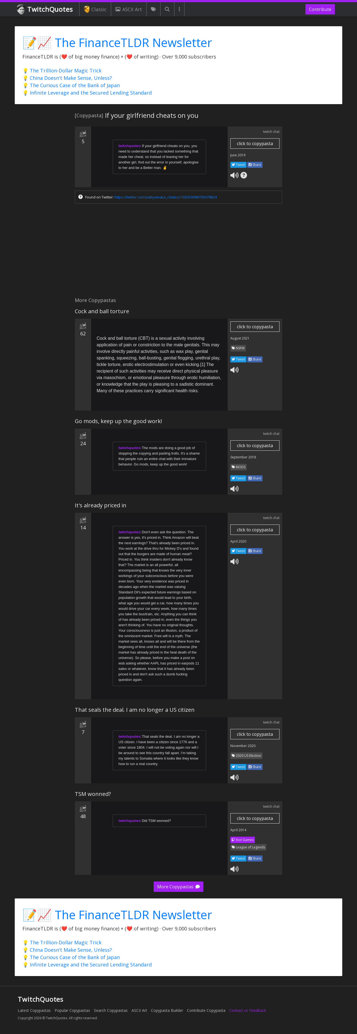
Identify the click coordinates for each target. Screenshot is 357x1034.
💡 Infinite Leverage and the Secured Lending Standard (87, 92)
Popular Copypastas (72, 1010)
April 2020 (238, 541)
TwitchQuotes (45, 9)
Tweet (238, 164)
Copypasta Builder (167, 1010)
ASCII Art (128, 9)
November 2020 (242, 745)
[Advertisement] (178, 251)
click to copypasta (255, 143)
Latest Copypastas (34, 1010)
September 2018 (243, 457)
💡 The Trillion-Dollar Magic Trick (62, 70)
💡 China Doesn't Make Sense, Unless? (67, 78)
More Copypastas (178, 887)
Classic (95, 9)
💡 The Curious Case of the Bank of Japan (71, 85)
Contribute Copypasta (206, 1010)
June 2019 (237, 155)
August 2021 (239, 338)
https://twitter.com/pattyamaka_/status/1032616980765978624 (165, 197)
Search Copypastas (111, 1010)
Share (255, 164)
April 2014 (238, 830)
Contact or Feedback (247, 1010)
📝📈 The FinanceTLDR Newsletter (117, 42)
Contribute (320, 9)
